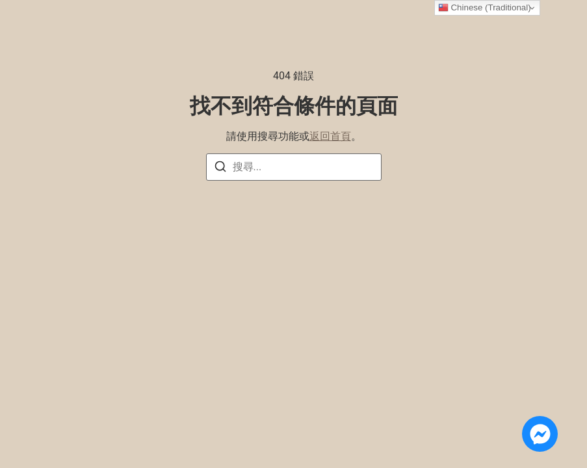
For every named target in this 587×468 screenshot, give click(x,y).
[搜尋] (220, 169)
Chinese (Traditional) (484, 8)
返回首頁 (330, 136)
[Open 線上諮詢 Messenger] (540, 434)
